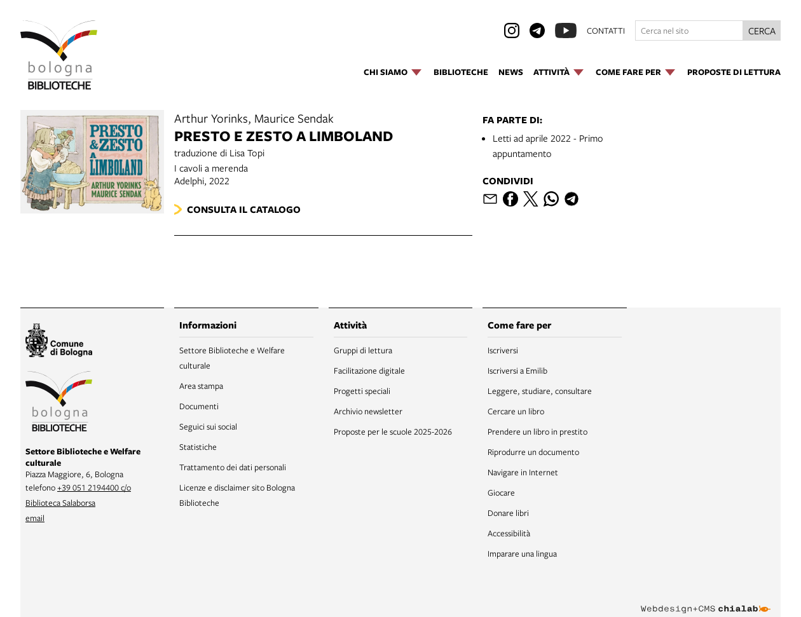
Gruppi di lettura (363, 350)
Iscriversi (503, 350)
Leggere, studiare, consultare (540, 391)
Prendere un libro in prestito (537, 431)
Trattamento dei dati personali (232, 467)
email (34, 518)
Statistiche (198, 446)
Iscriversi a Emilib (517, 370)
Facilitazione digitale (369, 370)
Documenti (199, 406)
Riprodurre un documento (533, 452)
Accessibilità (509, 533)
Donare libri (508, 513)
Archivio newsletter (368, 411)
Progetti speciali (362, 391)
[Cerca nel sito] (689, 30)
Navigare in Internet (523, 472)
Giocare (501, 492)
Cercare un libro (516, 411)
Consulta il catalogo (244, 209)
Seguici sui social (208, 426)
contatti (606, 30)
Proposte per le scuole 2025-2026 (393, 431)
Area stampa (201, 385)
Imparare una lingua (522, 553)
